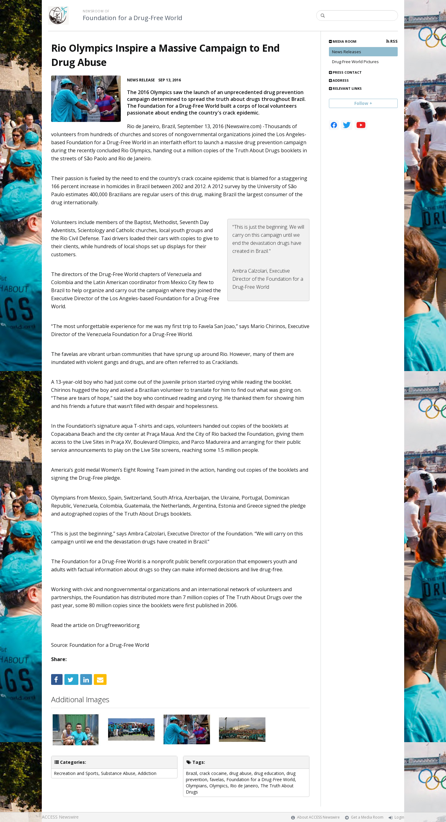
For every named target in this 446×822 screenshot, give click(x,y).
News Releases (346, 51)
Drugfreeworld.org (118, 625)
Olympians (196, 786)
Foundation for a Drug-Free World (132, 18)
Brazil (191, 773)
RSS (392, 41)
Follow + (363, 103)
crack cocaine (213, 773)
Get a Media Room (367, 817)
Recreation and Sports (76, 773)
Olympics (218, 786)
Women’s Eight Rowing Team (135, 469)
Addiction (147, 773)
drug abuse (240, 773)
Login (399, 817)
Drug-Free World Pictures (355, 61)
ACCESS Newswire (60, 817)
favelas (217, 779)
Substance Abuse (118, 773)
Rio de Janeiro (244, 786)
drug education (269, 773)
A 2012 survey (224, 186)
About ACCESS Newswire (318, 817)
